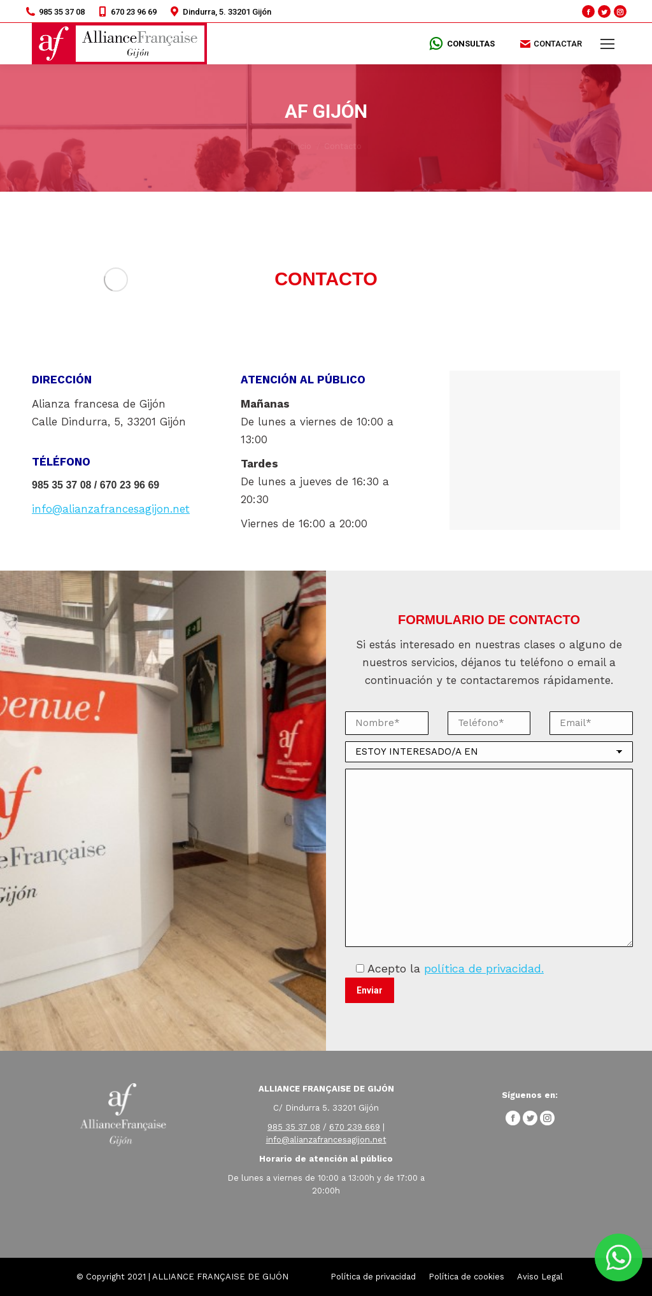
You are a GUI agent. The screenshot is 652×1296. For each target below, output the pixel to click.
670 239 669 (354, 1127)
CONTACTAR (551, 44)
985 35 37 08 (55, 11)
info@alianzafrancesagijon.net (111, 508)
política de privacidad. (484, 968)
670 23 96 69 (127, 11)
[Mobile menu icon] (607, 44)
